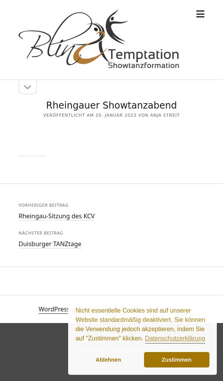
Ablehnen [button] (108, 360)
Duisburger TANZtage (50, 244)
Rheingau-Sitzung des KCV (57, 216)
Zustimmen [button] (177, 360)
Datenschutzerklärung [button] (175, 338)
